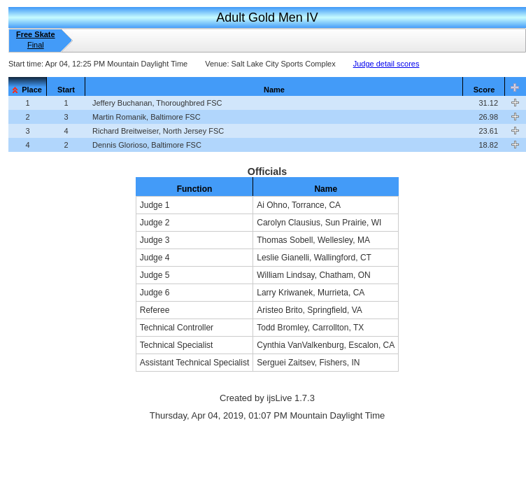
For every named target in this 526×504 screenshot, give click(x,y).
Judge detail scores (386, 63)
